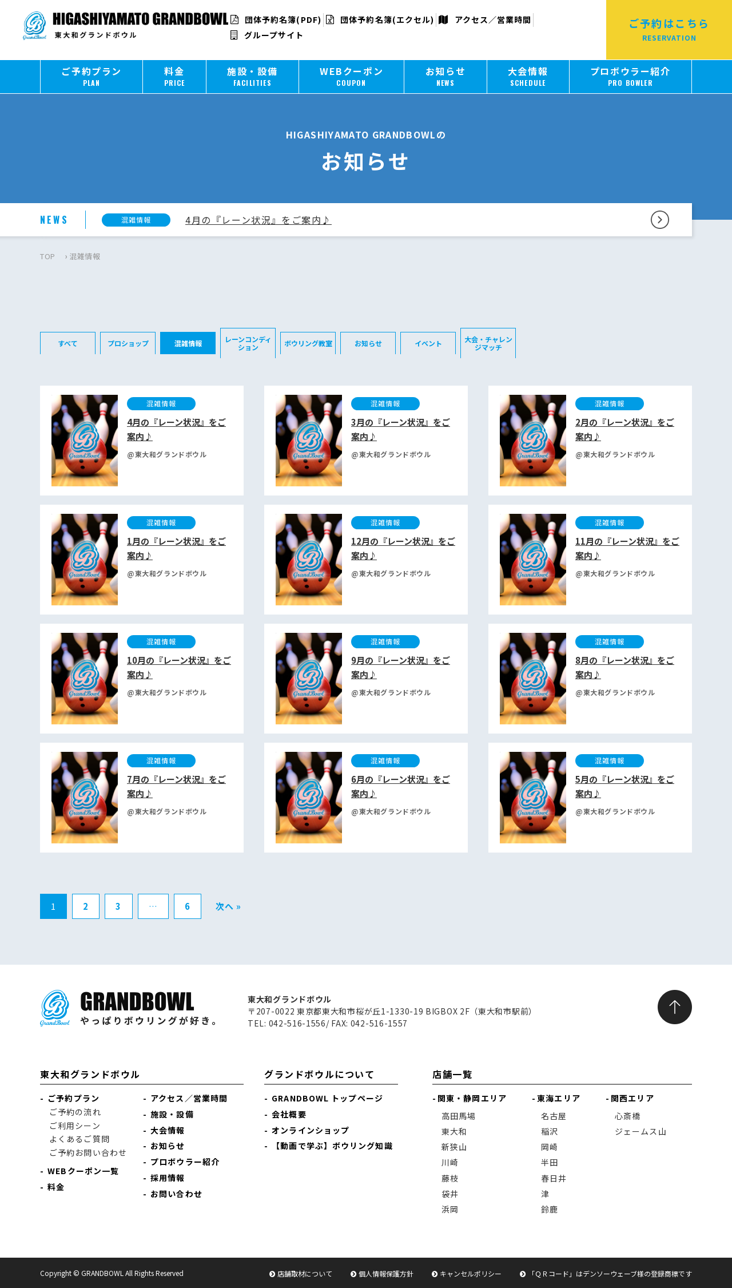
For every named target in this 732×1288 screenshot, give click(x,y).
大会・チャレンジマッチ (488, 343)
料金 (56, 1186)
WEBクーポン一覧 (83, 1170)
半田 (549, 1162)
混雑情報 (188, 343)
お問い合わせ (176, 1193)
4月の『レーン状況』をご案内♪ (258, 220)
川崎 (450, 1162)
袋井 (450, 1193)
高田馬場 (458, 1115)
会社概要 (289, 1114)
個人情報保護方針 (386, 1273)
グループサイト (267, 35)
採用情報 (167, 1177)
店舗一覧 (452, 1074)
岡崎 (549, 1146)
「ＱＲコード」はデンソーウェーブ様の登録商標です (610, 1273)
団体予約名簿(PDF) (275, 19)
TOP (47, 256)
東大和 (454, 1131)
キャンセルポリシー (471, 1273)
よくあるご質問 (79, 1138)
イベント (428, 343)
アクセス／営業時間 (485, 19)
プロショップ (128, 343)
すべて (68, 343)
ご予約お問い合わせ (88, 1152)
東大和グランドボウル (90, 1074)
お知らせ (368, 343)
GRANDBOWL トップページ (327, 1098)
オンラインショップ (310, 1130)
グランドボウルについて (319, 1074)
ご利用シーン (75, 1125)
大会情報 (167, 1130)
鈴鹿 (549, 1209)
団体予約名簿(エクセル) (380, 19)
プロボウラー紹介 (185, 1161)
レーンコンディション (248, 343)
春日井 (554, 1178)
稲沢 (549, 1131)
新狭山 (454, 1146)
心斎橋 (627, 1115)
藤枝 (450, 1178)
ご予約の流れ (75, 1111)
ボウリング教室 (308, 343)
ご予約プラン (73, 1098)
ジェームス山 (641, 1131)
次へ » (228, 906)
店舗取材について (304, 1273)
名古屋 (554, 1115)
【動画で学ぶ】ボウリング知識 (332, 1145)
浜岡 (450, 1209)
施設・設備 (172, 1114)
